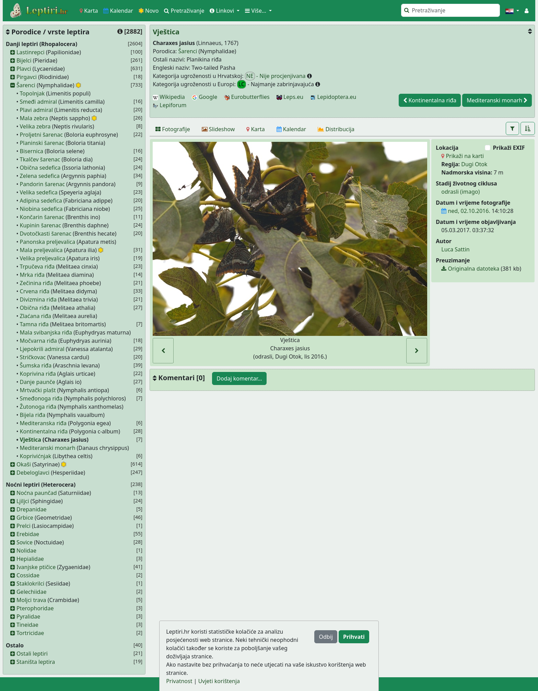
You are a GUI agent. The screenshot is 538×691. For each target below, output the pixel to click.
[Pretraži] (450, 10)
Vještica (30, 439)
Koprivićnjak (35, 456)
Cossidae (27, 575)
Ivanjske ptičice (36, 567)
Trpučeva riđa (37, 266)
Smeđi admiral (38, 101)
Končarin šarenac (42, 217)
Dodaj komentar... (239, 378)
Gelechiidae (31, 592)
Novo (149, 10)
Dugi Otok (474, 164)
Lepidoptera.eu (333, 97)
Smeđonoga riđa (41, 398)
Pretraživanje (184, 10)
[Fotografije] (173, 129)
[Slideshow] (218, 129)
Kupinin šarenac (40, 225)
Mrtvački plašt (38, 390)
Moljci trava (31, 600)
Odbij (325, 637)
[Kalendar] (291, 129)
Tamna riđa (34, 324)
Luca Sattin (455, 249)
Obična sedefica (40, 167)
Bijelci (24, 60)
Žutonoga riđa (38, 406)
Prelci (23, 526)
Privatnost (179, 681)
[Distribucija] (336, 129)
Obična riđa (35, 307)
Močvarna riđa (38, 340)
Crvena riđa (34, 291)
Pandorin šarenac (42, 184)
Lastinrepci (30, 52)
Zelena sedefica (40, 176)
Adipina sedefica (41, 200)
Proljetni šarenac (41, 134)
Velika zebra (35, 126)
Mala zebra (34, 118)
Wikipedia (169, 97)
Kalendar (118, 10)
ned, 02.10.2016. (465, 211)
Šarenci (25, 85)
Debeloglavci (32, 472)
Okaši (23, 464)
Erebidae (27, 534)
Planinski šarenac (42, 143)
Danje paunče (37, 382)
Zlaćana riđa (35, 316)
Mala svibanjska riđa (46, 332)
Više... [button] (256, 10)
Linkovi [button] (222, 10)
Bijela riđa (33, 415)
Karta (89, 10)
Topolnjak (32, 93)
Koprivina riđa (38, 373)
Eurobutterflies (246, 97)
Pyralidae (28, 616)
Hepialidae (30, 559)
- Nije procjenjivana (276, 76)
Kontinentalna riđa (44, 431)
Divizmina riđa (38, 299)
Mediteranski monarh (47, 448)
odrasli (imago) (460, 191)
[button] (512, 11)
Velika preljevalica (42, 258)
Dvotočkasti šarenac (45, 233)
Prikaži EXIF (509, 147)
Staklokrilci (30, 583)
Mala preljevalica (41, 250)
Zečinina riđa (36, 283)
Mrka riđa (32, 275)
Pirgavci (26, 77)
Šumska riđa (36, 365)
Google (204, 97)
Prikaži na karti (462, 156)
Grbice (24, 517)
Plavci (23, 68)
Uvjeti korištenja (219, 681)
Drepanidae (31, 509)
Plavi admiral (36, 110)
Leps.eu (290, 97)
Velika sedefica (39, 192)
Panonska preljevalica (47, 242)
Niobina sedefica (41, 209)
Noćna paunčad (36, 493)
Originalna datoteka (470, 268)
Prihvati (354, 637)
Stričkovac (33, 357)
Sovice (24, 542)
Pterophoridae (35, 608)
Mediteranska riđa (43, 423)
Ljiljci (22, 501)
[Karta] (255, 129)
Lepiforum (169, 105)
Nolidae (26, 550)
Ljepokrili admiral (42, 349)
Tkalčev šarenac (40, 159)
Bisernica (32, 151)
